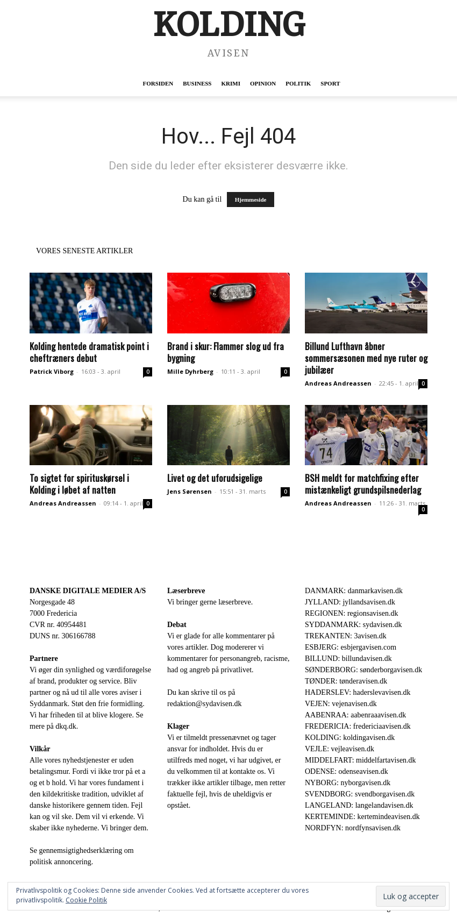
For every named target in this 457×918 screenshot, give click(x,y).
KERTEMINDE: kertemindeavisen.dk (362, 817)
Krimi (230, 83)
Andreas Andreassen (338, 383)
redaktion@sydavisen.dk (204, 704)
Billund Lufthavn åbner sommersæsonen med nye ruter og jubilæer (366, 357)
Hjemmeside (251, 199)
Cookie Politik (86, 900)
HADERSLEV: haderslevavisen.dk (357, 692)
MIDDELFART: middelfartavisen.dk (360, 760)
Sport (330, 83)
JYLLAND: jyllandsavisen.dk (350, 602)
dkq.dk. (66, 726)
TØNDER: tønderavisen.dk (346, 681)
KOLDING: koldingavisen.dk (350, 738)
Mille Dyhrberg (190, 371)
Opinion (263, 83)
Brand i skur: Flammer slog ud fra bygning (225, 352)
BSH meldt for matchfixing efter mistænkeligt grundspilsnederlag (363, 483)
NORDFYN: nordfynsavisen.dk (353, 828)
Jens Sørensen (189, 491)
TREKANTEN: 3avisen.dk (346, 636)
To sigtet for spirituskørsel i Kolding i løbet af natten (79, 483)
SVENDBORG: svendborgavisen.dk (360, 794)
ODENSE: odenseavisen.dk (346, 771)
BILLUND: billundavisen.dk (348, 658)
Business (197, 83)
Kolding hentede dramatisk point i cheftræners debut (89, 352)
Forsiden (157, 83)
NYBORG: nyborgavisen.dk (347, 783)
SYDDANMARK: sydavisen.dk (353, 625)
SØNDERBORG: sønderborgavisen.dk (363, 670)
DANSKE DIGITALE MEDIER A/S (88, 591)
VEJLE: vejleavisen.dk (339, 749)
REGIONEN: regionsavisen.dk (351, 613)
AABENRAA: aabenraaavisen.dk (355, 715)
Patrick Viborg (52, 371)
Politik (298, 83)
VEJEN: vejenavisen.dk (341, 704)
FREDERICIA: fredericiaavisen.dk (358, 726)
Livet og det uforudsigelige (214, 478)
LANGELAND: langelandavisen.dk (359, 805)
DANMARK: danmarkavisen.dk (354, 591)
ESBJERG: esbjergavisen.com (350, 647)
